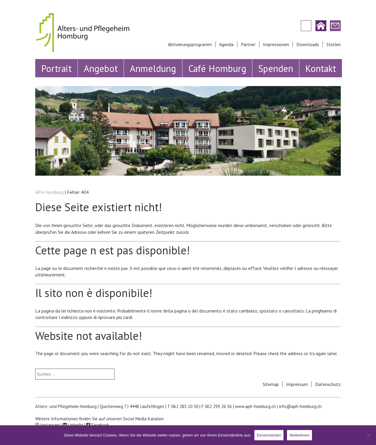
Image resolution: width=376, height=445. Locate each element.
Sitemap (271, 384)
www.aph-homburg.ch (255, 406)
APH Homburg (49, 192)
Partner (248, 44)
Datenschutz (328, 384)
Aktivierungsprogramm (190, 44)
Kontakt (320, 68)
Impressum (297, 384)
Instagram (47, 425)
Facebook (97, 425)
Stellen (333, 44)
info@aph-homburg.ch (300, 406)
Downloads (307, 44)
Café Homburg (217, 68)
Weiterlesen (299, 435)
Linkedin (73, 425)
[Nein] (369, 435)
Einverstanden (269, 435)
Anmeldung (153, 68)
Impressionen (276, 44)
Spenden (275, 68)
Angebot (101, 68)
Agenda (226, 44)
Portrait (56, 68)
